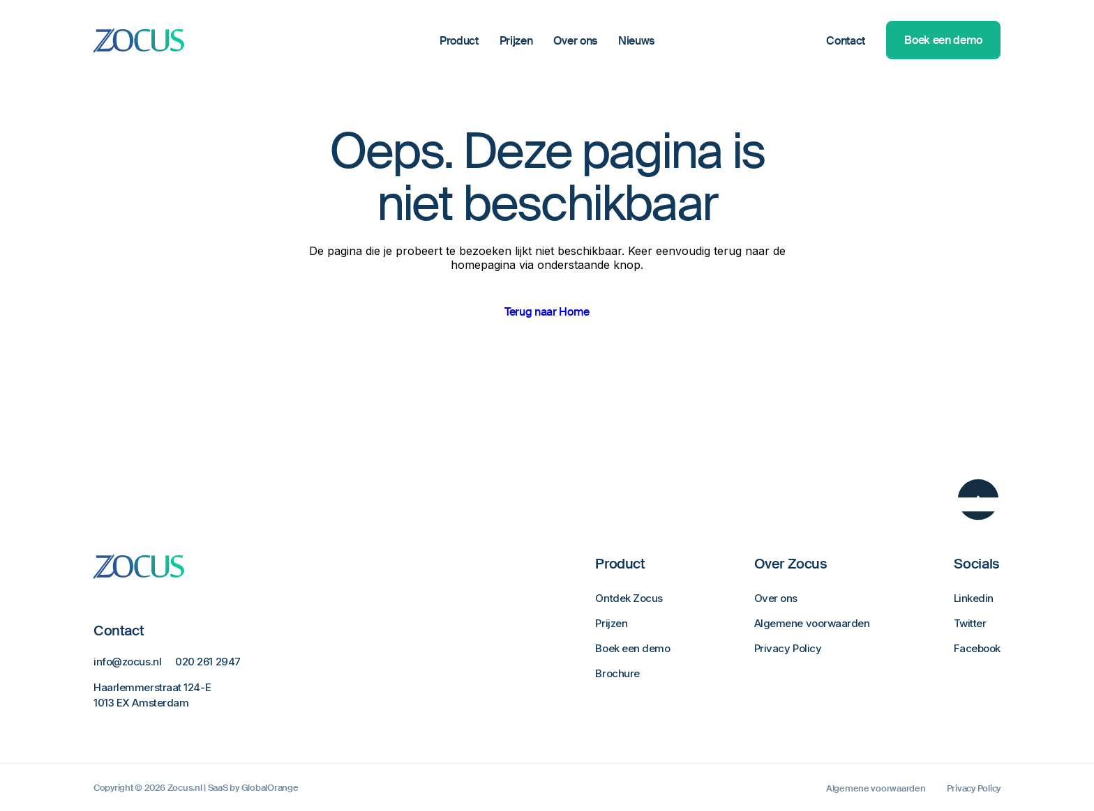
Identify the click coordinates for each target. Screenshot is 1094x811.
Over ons (575, 40)
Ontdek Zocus (629, 598)
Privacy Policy (788, 648)
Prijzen (516, 40)
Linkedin (974, 598)
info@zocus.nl (127, 661)
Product (459, 40)
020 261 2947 (208, 661)
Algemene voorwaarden (812, 623)
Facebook (977, 648)
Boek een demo (943, 40)
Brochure (617, 673)
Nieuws (636, 40)
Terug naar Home (547, 311)
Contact (845, 40)
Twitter (970, 623)
